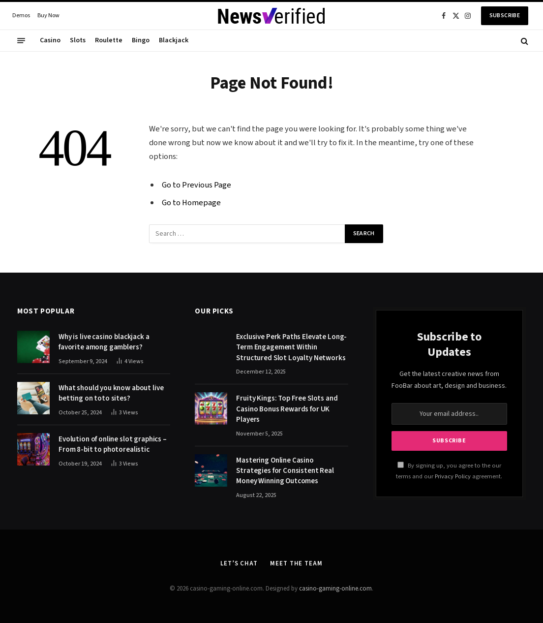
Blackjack (173, 40)
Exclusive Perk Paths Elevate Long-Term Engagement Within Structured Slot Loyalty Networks (291, 347)
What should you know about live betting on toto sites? (111, 393)
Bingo (141, 40)
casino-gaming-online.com (335, 588)
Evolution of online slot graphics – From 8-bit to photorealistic (113, 444)
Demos (21, 15)
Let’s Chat (239, 563)
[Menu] (21, 40)
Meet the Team (296, 563)
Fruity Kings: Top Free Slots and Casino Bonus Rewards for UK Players (286, 409)
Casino (50, 40)
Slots (78, 40)
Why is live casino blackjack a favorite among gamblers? (104, 342)
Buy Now (48, 15)
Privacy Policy (453, 476)
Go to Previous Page (196, 185)
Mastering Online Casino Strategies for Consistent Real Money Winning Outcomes (285, 471)
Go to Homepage (191, 203)
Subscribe (504, 15)
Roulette (108, 40)
